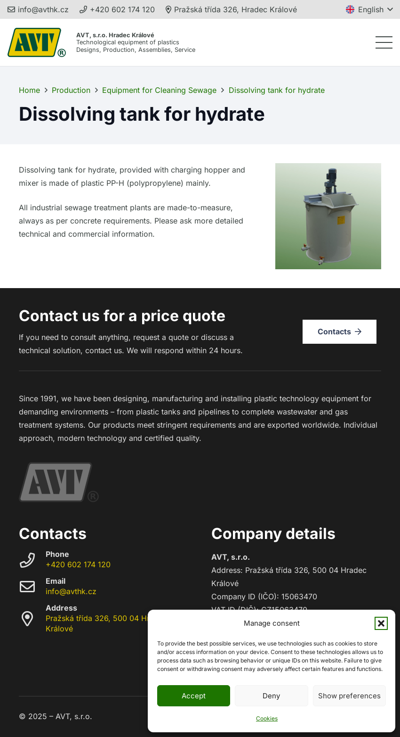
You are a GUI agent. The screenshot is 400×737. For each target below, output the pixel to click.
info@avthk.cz (71, 591)
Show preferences (349, 695)
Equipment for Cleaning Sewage (159, 90)
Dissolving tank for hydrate (277, 90)
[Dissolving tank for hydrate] (328, 169)
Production (71, 90)
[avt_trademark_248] (37, 42)
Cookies (267, 718)
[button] (381, 623)
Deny (271, 695)
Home (29, 90)
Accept (194, 695)
